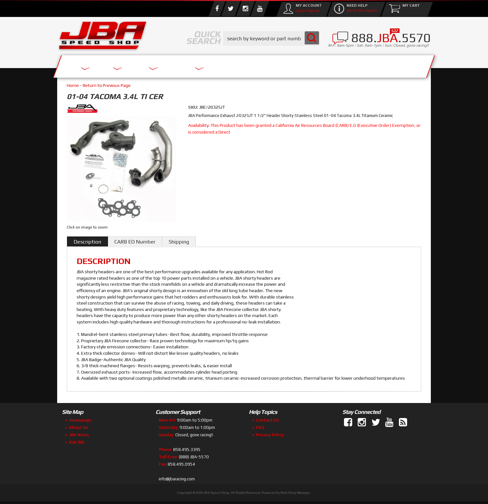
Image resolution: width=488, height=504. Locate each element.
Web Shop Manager (295, 492)
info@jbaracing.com (177, 479)
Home (73, 85)
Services (92, 64)
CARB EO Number (135, 241)
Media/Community (298, 64)
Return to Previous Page (107, 85)
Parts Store (216, 64)
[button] (271, 38)
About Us (151, 64)
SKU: (193, 107)
